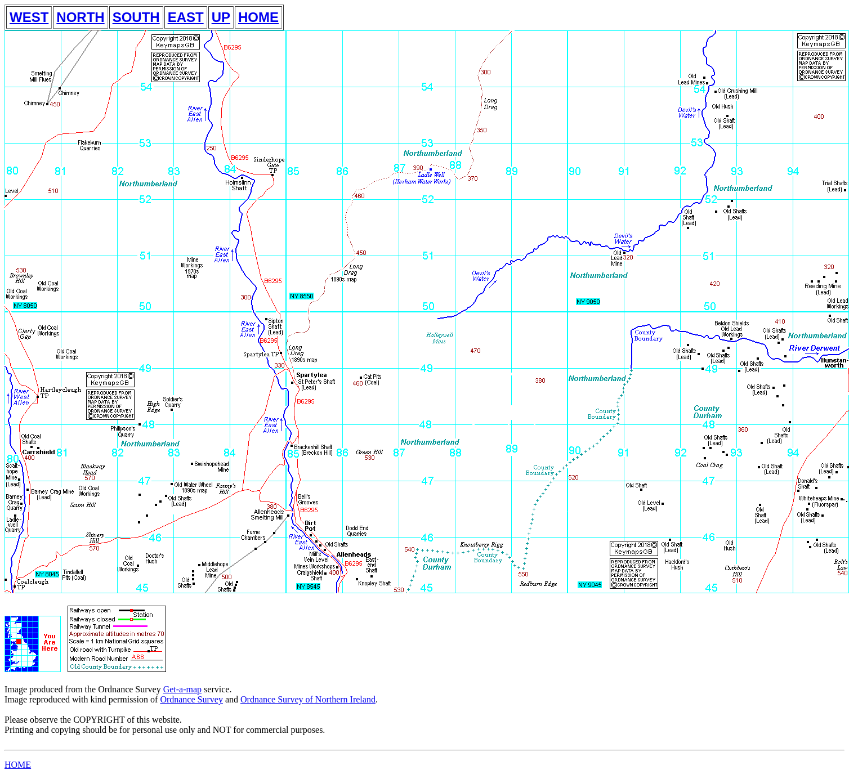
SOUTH (136, 17)
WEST (29, 17)
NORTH (80, 17)
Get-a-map (182, 689)
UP (221, 17)
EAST (186, 17)
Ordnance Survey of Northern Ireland (308, 699)
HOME (258, 17)
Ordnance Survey (191, 699)
